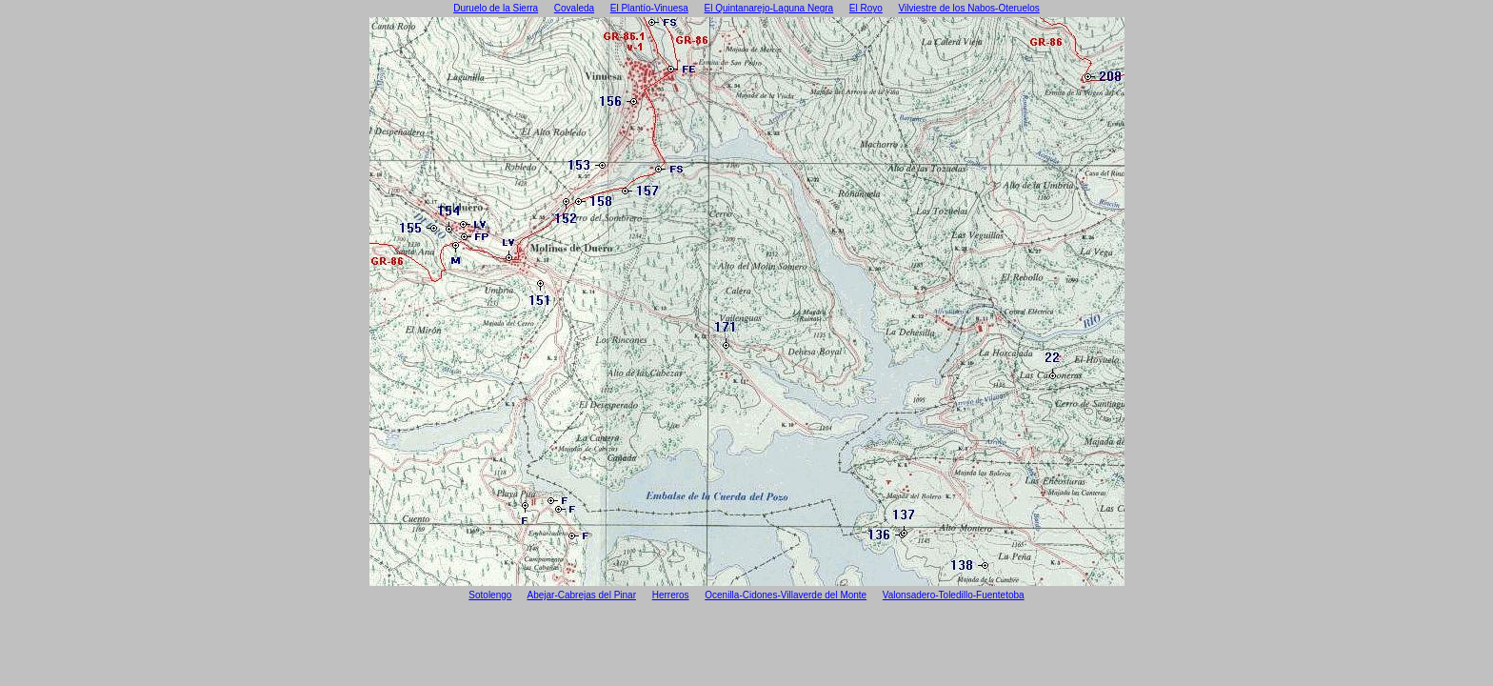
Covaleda (574, 8)
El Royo (866, 8)
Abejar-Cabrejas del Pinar (582, 595)
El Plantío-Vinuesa (649, 8)
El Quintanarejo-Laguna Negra (769, 8)
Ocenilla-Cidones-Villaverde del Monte (785, 595)
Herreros (670, 595)
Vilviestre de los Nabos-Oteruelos (969, 8)
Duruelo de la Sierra (495, 8)
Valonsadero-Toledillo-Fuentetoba (954, 595)
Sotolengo (489, 595)
